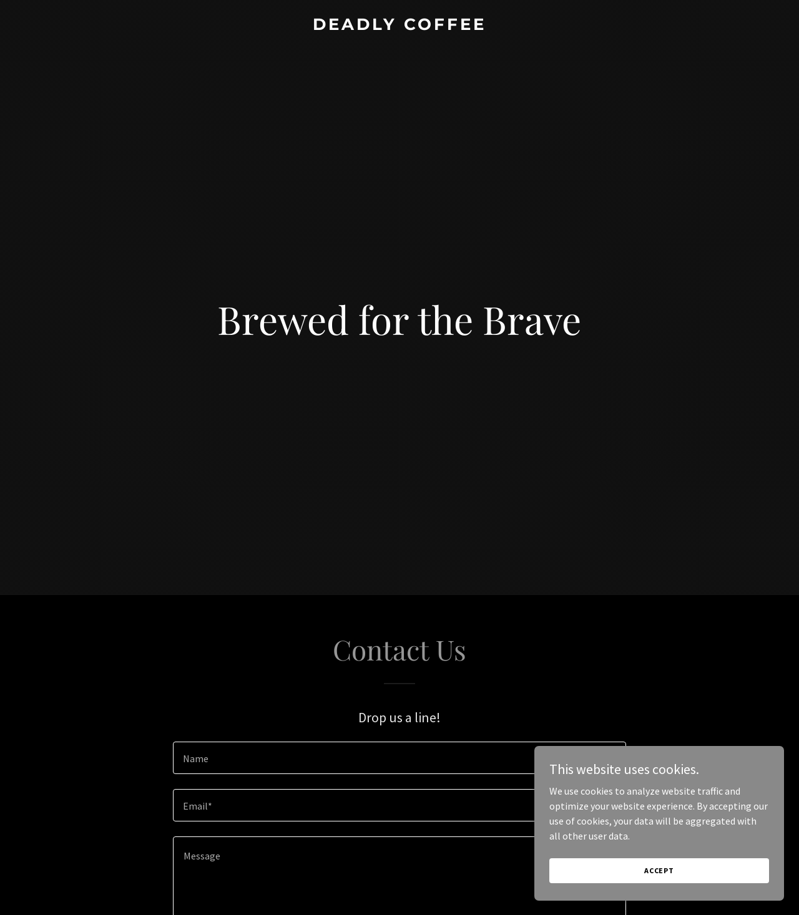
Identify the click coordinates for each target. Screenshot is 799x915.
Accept (659, 870)
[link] (399, 26)
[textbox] (399, 758)
